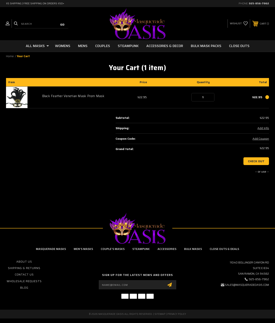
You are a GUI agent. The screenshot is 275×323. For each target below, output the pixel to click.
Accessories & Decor (164, 46)
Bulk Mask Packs (206, 46)
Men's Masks (83, 249)
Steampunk (128, 46)
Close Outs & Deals (224, 249)
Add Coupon (260, 139)
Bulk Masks (193, 249)
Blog (24, 287)
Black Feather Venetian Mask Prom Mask (73, 96)
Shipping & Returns (24, 268)
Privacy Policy (176, 314)
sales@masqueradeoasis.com (247, 285)
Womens (62, 46)
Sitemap (159, 314)
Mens (82, 46)
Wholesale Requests (24, 281)
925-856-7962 (259, 3)
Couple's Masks (113, 249)
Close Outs (239, 46)
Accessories (166, 249)
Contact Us (24, 274)
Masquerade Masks (51, 249)
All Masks (37, 46)
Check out (256, 161)
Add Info (263, 128)
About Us (24, 261)
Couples (102, 46)
